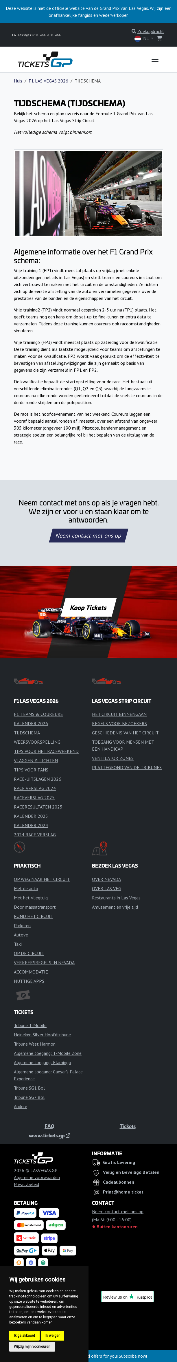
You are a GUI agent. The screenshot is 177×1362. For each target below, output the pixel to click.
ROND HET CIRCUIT (33, 916)
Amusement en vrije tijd (115, 907)
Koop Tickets (88, 607)
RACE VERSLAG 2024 (35, 788)
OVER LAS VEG (106, 888)
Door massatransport (35, 907)
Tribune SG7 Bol (29, 1097)
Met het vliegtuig (31, 898)
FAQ (49, 1126)
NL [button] (142, 38)
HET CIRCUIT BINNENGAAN (119, 714)
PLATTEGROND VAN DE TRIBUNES (127, 767)
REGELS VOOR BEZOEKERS (119, 723)
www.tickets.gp (49, 1135)
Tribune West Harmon (35, 1044)
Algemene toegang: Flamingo (42, 1062)
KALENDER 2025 (31, 816)
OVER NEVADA (106, 879)
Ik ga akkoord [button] (24, 1336)
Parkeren (22, 925)
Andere (20, 1106)
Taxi (18, 944)
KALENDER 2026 (31, 723)
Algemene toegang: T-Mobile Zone (48, 1053)
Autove (21, 935)
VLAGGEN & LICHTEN (36, 760)
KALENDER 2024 (31, 825)
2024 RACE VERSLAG (35, 834)
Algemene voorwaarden (37, 1177)
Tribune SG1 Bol (29, 1088)
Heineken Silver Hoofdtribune (42, 1034)
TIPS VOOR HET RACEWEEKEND (46, 751)
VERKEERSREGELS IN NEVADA (44, 962)
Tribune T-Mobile (30, 1025)
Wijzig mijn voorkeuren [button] (32, 1347)
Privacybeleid (26, 1184)
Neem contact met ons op (88, 535)
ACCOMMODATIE (31, 972)
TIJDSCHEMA (27, 733)
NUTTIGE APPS (29, 981)
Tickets (128, 1126)
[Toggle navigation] (155, 59)
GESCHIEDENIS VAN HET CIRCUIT (125, 733)
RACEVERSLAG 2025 (34, 797)
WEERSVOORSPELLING (37, 742)
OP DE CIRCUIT (29, 953)
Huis (18, 81)
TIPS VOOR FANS (31, 770)
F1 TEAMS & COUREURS (38, 714)
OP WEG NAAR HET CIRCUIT (42, 879)
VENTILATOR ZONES (113, 758)
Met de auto (26, 888)
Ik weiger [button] (52, 1336)
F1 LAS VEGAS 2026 (48, 81)
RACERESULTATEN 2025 (38, 807)
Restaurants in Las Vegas (116, 898)
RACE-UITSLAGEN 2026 (37, 779)
